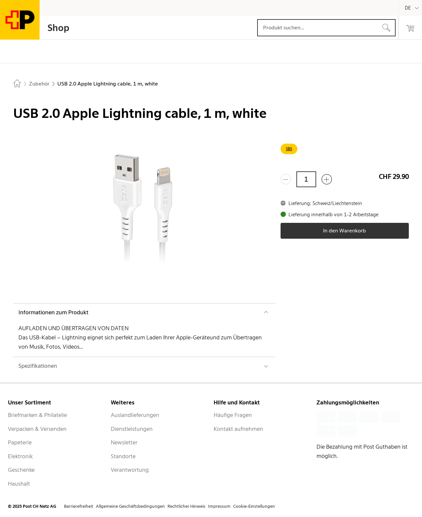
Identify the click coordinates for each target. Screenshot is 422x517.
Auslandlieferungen (135, 415)
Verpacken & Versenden (37, 429)
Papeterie (20, 442)
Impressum (219, 506)
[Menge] (306, 179)
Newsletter (124, 442)
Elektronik (20, 456)
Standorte (123, 456)
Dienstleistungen (132, 429)
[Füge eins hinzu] (326, 179)
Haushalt (19, 483)
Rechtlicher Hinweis (186, 506)
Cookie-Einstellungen (254, 506)
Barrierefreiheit (78, 506)
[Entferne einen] (286, 179)
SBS (289, 148)
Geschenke (21, 469)
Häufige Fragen (233, 415)
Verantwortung (130, 469)
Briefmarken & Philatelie (37, 415)
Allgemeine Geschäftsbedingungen (130, 506)
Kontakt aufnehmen (238, 429)
